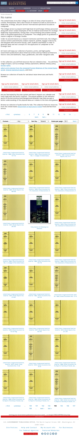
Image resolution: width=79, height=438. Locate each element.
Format (6, 121)
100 (30, 406)
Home (2, 14)
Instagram (48, 434)
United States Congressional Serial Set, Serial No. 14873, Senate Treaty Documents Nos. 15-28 (13, 364)
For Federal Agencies (29, 430)
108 (30, 408)
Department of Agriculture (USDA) (30, 107)
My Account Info (48, 427)
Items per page (57, 121)
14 (69, 114)
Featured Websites (50, 430)
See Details (39, 416)
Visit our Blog (31, 434)
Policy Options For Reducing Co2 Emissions (39, 227)
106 (67, 406)
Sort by (34, 121)
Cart (46, 11)
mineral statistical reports (15, 70)
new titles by (14, 11)
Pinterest (53, 434)
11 (53, 114)
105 (61, 406)
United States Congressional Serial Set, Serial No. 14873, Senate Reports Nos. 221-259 (65, 330)
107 (74, 406)
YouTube (51, 434)
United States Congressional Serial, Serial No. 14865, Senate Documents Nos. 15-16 (65, 295)
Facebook (42, 434)
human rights (5, 65)
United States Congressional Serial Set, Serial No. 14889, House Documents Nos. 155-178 (39, 261)
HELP (40, 11)
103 (49, 406)
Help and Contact (29, 427)
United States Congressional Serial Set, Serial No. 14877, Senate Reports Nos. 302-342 (39, 330)
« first (8, 114)
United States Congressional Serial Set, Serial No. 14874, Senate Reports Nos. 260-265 (13, 225)
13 (64, 114)
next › (37, 117)
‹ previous (16, 114)
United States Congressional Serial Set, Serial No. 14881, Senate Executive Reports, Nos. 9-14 (65, 155)
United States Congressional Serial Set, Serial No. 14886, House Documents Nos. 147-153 (13, 154)
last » (44, 117)
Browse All (7, 8)
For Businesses (66, 427)
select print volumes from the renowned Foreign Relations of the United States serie (29, 69)
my (32, 11)
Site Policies (12, 427)
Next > (75, 121)
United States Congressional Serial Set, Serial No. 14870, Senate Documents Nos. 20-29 (39, 365)
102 (43, 406)
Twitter (45, 434)
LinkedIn (56, 434)
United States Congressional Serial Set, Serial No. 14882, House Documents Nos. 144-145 (39, 295)
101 (36, 406)
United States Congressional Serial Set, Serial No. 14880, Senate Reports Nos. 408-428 (13, 190)
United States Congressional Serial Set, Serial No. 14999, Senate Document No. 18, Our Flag (13, 330)
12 (59, 114)
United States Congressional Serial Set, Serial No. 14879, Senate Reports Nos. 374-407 (13, 295)
